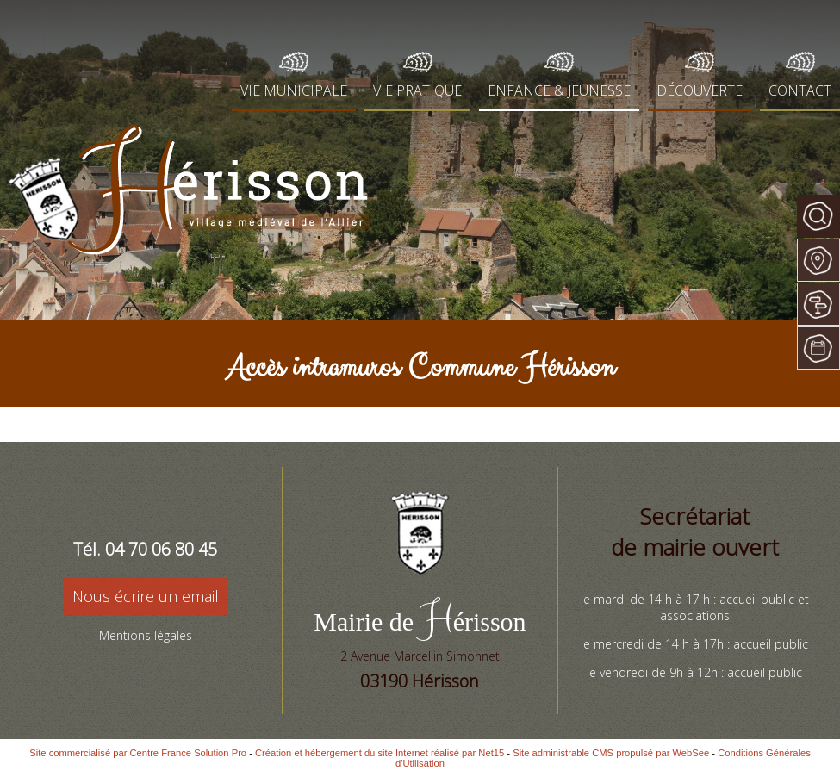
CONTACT (799, 90)
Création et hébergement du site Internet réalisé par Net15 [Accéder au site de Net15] (379, 753)
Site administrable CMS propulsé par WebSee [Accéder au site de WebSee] (611, 753)
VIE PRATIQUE (417, 90)
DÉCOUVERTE (699, 90)
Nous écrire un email (145, 596)
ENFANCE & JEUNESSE (559, 90)
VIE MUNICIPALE (293, 90)
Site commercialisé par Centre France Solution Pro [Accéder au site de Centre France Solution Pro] (137, 753)
